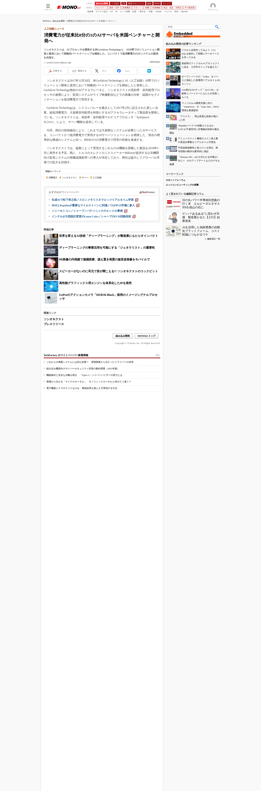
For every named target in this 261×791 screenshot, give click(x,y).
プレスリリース (54, 370)
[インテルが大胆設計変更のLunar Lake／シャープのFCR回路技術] (94, 263)
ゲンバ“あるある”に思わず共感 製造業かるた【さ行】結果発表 (201, 641)
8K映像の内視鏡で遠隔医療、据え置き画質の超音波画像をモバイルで (104, 306)
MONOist (47, 68)
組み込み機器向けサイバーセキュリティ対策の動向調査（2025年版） (82, 429)
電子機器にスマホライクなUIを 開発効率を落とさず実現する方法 (81, 448)
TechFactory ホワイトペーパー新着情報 (66, 416)
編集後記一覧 (213, 662)
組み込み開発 (59, 68)
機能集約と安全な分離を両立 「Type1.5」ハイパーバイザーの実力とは (84, 435)
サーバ (85, 224)
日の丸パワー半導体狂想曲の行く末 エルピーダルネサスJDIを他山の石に (201, 627)
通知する (82, 117)
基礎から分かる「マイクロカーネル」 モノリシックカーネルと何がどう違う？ (88, 442)
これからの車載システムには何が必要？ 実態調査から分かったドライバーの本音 (90, 422)
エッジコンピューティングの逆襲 (182, 608)
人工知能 (97, 224)
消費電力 (53, 224)
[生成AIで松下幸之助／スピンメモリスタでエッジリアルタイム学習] (95, 246)
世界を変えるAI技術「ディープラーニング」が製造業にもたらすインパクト (108, 282)
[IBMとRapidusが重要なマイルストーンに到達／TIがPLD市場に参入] (96, 252)
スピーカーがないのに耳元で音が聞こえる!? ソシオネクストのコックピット (108, 318)
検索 (217, 73)
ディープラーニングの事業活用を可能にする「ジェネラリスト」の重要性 (107, 294)
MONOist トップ (146, 382)
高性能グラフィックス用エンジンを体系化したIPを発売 (95, 329)
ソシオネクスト (69, 224)
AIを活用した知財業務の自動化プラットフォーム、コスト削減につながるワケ (201, 655)
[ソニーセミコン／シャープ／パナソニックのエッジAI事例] (89, 257)
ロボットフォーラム (175, 604)
